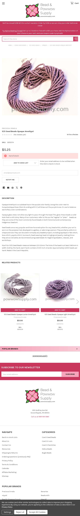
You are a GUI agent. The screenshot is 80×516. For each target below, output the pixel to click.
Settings (7, 512)
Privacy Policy (7, 461)
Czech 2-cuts (47, 441)
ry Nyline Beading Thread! (13, 31)
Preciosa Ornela (8, 492)
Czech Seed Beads (49, 437)
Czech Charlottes (49, 445)
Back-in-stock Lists (9, 437)
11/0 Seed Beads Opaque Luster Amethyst (20, 314)
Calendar (5, 468)
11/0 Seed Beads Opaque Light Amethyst (60, 314)
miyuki (4, 495)
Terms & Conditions (10, 464)
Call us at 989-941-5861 (40, 417)
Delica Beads (47, 449)
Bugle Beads (47, 453)
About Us (5, 441)
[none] (40, 87)
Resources (6, 449)
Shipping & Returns (10, 453)
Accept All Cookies (37, 512)
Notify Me (10, 180)
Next (77, 301)
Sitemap (5, 476)
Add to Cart (20, 310)
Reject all (20, 512)
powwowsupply (40, 356)
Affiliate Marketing (9, 472)
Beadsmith (45, 495)
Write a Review (72, 134)
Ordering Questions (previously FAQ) (16, 457)
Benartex (44, 492)
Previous (2, 301)
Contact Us (6, 445)
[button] (21, 163)
